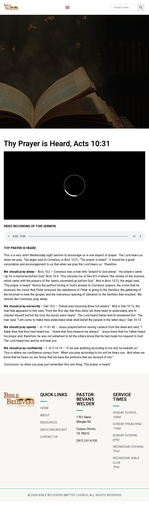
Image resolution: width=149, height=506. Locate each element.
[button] (67, 7)
